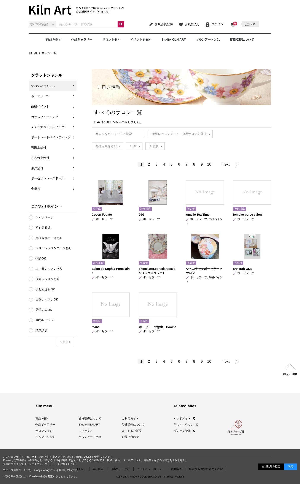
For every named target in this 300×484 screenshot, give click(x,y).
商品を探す (53, 39)
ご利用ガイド (130, 418)
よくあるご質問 (132, 430)
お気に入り (189, 24)
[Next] (229, 164)
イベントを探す (141, 39)
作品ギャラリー (81, 39)
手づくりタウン (186, 424)
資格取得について (242, 39)
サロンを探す (111, 39)
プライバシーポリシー (42, 463)
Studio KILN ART (173, 39)
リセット (65, 341)
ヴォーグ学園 (184, 430)
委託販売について (133, 424)
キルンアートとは (208, 39)
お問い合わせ (130, 436)
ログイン (214, 24)
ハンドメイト (184, 418)
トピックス (86, 430)
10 (209, 164)
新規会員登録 (160, 24)
